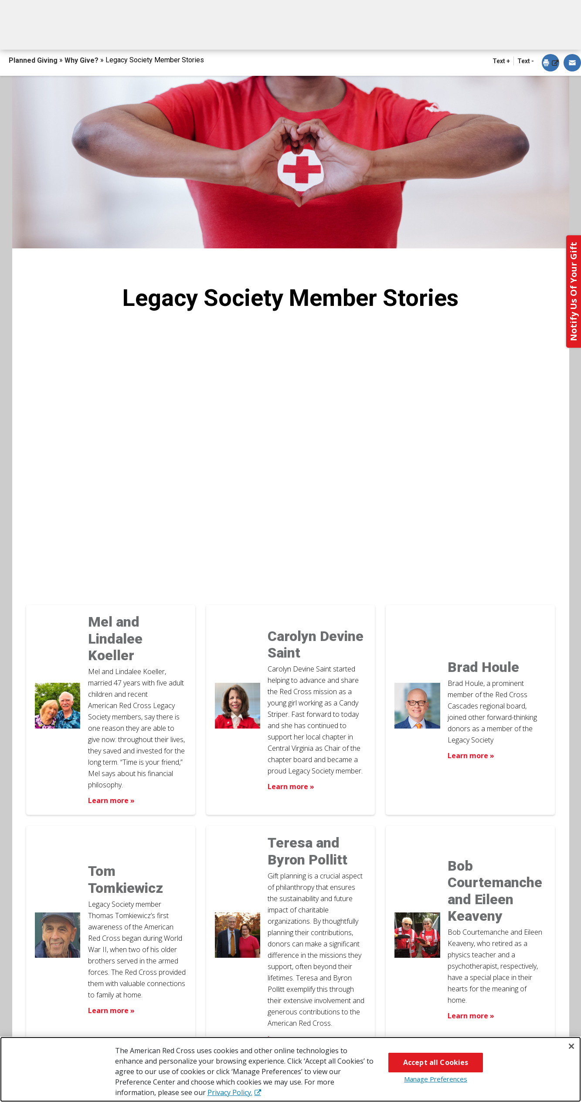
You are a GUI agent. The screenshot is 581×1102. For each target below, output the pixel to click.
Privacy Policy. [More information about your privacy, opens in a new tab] (229, 1092)
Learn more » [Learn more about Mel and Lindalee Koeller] (111, 800)
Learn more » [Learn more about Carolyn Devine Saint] (291, 786)
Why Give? (368, 33)
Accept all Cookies (436, 1062)
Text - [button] (525, 61)
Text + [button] (501, 61)
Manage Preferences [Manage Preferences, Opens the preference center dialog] (435, 1079)
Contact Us (529, 33)
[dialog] (550, 63)
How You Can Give (95, 33)
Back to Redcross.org (522, 9)
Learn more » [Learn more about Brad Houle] (471, 755)
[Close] (571, 1046)
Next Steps (292, 33)
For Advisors (447, 33)
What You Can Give (200, 33)
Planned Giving (34, 60)
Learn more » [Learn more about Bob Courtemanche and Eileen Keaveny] (471, 1016)
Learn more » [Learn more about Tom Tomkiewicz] (111, 1010)
